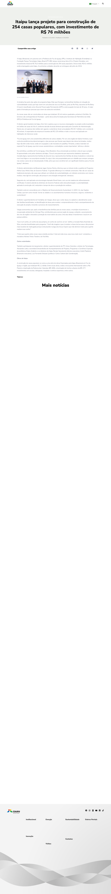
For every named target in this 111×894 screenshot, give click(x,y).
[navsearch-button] (102, 3)
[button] (72, 48)
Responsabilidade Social (55, 17)
